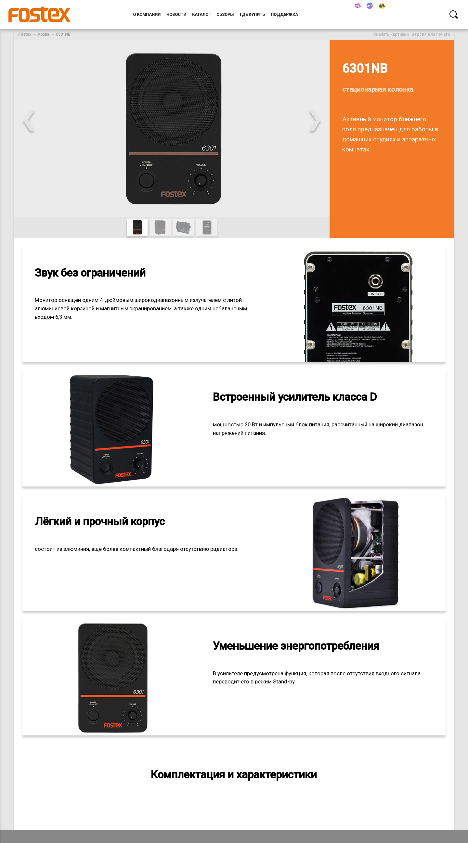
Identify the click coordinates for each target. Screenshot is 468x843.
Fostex (24, 34)
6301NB (63, 34)
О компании (147, 14)
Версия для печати (430, 34)
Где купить (252, 14)
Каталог (201, 14)
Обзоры (225, 14)
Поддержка (284, 14)
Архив (43, 34)
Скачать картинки (391, 34)
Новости (176, 14)
